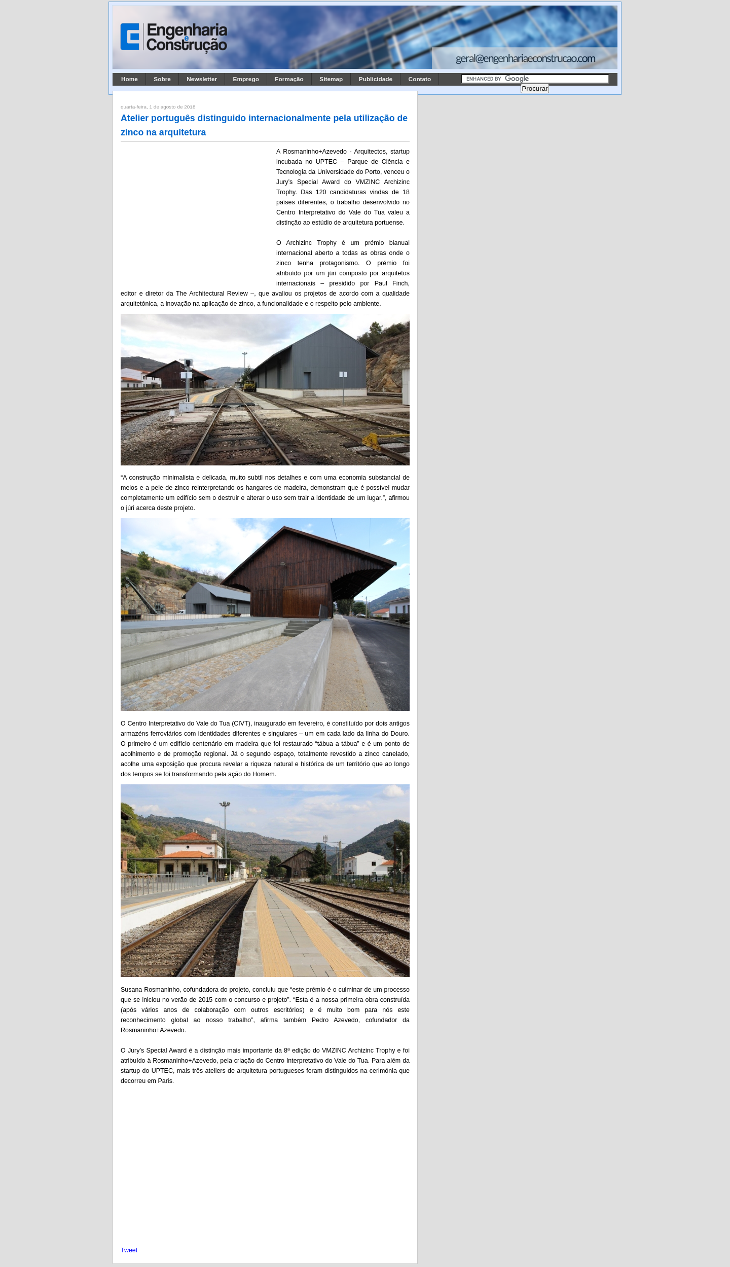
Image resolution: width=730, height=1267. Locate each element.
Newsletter (202, 79)
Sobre (162, 79)
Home (129, 79)
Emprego (246, 79)
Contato (420, 79)
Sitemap (331, 79)
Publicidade (375, 79)
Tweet (129, 1250)
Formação (289, 79)
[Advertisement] (197, 213)
